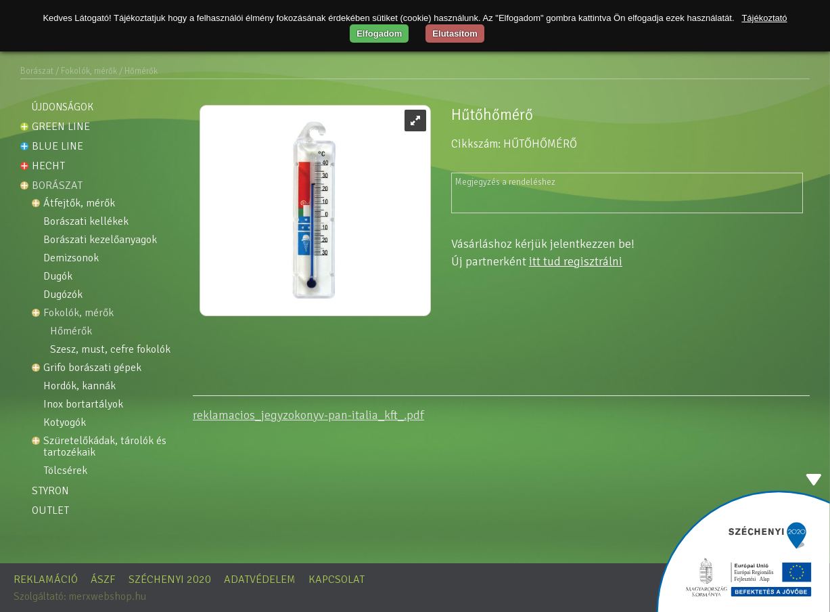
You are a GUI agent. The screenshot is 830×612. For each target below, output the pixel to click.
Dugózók (63, 295)
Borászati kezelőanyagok (100, 240)
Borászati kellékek (86, 221)
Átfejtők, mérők (79, 203)
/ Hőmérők (138, 71)
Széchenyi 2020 (170, 579)
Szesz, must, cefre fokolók (110, 349)
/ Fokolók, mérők (86, 71)
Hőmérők (71, 331)
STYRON (50, 491)
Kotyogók (64, 423)
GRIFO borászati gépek (92, 368)
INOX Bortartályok (83, 404)
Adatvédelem (260, 579)
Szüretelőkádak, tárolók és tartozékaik (106, 446)
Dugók (57, 276)
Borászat (36, 71)
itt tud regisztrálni (575, 261)
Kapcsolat (336, 579)
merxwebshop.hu (107, 596)
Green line (61, 126)
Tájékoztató (764, 18)
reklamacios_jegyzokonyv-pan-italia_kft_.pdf (308, 415)
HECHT (48, 166)
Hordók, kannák (79, 386)
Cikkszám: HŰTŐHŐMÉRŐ (514, 144)
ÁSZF (103, 579)
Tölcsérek (65, 471)
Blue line (57, 146)
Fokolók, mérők (78, 313)
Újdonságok (62, 107)
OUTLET (50, 510)
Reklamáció (46, 579)
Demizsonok (71, 258)
